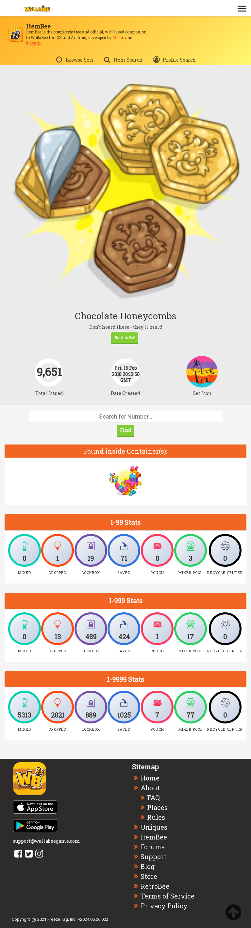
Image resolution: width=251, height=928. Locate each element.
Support (153, 856)
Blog (148, 866)
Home (150, 778)
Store (149, 876)
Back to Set (124, 337)
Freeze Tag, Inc (61, 919)
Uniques (154, 827)
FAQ (153, 797)
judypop (33, 43)
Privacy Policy (164, 905)
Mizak (118, 37)
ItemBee (154, 837)
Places (157, 807)
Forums (153, 846)
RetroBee (155, 886)
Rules (156, 817)
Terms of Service (167, 896)
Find (125, 430)
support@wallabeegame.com (46, 841)
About (150, 787)
